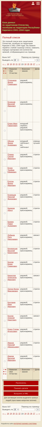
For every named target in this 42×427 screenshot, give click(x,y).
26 (31, 64)
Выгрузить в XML (21, 394)
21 (17, 64)
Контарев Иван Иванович (12, 305)
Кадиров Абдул (11, 209)
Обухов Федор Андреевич (12, 143)
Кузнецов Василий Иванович (12, 104)
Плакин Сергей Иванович (12, 157)
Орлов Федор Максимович (13, 290)
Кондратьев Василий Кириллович (13, 251)
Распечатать (21, 383)
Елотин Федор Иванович (12, 184)
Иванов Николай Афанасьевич (13, 345)
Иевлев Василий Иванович (12, 358)
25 (28, 64)
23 (22, 64)
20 (14, 64)
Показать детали (21, 388)
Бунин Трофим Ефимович (12, 170)
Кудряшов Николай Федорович (12, 197)
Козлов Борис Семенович (12, 264)
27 (34, 64)
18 (8, 64)
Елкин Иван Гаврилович (12, 125)
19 (11, 64)
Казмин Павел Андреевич (12, 224)
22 (19, 64)
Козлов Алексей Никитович (12, 318)
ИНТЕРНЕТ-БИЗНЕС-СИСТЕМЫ (25, 423)
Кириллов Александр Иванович (12, 278)
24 (25, 64)
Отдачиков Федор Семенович (12, 82)
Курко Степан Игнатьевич (13, 330)
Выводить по (7, 60)
